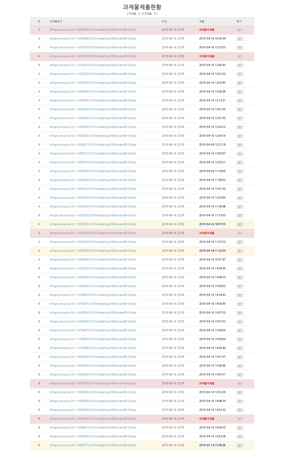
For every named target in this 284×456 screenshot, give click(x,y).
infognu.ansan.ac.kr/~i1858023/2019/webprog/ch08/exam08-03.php (93, 189)
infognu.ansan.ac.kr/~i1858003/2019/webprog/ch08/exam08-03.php (93, 109)
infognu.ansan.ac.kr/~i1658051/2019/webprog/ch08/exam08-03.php (93, 304)
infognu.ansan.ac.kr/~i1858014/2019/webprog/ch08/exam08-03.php (93, 162)
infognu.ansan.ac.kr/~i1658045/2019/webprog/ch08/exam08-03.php (93, 91)
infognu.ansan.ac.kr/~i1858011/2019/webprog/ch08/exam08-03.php (93, 144)
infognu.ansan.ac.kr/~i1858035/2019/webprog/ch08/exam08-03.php (93, 251)
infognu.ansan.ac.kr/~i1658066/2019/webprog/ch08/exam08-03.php (93, 100)
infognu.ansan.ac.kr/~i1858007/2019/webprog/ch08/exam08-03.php (93, 136)
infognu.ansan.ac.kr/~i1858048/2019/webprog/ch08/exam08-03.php (93, 259)
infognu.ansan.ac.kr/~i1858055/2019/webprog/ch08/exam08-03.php (93, 392)
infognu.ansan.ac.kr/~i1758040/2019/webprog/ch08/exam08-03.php (93, 339)
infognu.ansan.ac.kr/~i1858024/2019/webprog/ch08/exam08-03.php (93, 197)
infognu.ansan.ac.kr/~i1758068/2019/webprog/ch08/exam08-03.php (93, 348)
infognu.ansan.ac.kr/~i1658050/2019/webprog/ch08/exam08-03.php (93, 295)
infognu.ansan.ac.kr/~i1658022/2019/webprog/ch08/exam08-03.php (93, 74)
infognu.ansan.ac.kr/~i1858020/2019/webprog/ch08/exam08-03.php (93, 180)
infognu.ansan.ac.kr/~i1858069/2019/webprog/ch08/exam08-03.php (93, 436)
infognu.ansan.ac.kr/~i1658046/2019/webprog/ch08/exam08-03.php (93, 286)
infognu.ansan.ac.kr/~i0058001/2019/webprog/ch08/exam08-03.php (93, 29)
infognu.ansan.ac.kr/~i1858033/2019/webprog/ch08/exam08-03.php (93, 242)
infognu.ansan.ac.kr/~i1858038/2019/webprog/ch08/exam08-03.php (93, 357)
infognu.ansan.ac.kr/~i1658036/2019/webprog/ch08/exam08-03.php (93, 83)
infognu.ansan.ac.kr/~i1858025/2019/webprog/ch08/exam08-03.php (93, 206)
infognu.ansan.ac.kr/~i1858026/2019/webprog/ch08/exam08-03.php (93, 215)
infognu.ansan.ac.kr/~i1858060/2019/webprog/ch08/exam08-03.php (93, 410)
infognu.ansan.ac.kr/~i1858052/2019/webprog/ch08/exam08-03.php (93, 383)
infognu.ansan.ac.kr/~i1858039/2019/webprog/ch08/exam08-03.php (93, 365)
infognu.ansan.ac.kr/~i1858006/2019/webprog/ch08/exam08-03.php (93, 127)
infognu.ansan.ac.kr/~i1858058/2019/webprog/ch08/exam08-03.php (93, 401)
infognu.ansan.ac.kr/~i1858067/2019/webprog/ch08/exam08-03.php (93, 427)
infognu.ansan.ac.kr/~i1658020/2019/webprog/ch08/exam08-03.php (93, 65)
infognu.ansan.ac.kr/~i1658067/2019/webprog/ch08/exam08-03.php (93, 330)
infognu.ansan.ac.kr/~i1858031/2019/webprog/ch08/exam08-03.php (93, 224)
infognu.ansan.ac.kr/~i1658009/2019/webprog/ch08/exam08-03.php (93, 47)
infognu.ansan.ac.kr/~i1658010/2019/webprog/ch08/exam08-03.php (93, 56)
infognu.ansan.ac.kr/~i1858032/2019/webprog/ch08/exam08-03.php (93, 233)
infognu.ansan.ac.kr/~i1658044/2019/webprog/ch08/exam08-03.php (93, 277)
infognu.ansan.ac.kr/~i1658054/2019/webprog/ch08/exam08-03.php (93, 312)
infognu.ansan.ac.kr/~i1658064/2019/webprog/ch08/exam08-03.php (93, 321)
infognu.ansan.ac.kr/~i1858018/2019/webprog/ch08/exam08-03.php (93, 171)
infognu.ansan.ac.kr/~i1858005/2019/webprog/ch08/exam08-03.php (93, 118)
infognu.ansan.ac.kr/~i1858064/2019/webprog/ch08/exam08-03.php (93, 418)
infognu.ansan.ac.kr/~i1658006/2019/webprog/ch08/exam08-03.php (93, 38)
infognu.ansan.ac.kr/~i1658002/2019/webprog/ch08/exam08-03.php (93, 268)
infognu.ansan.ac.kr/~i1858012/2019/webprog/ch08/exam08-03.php (93, 153)
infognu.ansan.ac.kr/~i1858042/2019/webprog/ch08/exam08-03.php (93, 374)
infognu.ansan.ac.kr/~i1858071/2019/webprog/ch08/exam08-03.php (93, 445)
